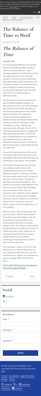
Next (33, 276)
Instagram (24, 384)
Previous (10, 276)
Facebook (8, 296)
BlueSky (5, 388)
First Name (12, 330)
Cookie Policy (13, 6)
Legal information (27, 376)
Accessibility (14, 376)
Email (10, 319)
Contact (4, 376)
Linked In (17, 388)
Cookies (4, 379)
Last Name (11, 340)
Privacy (12, 379)
